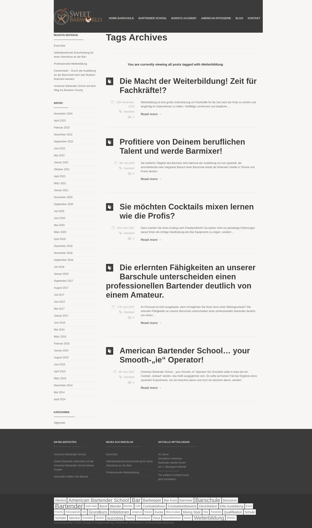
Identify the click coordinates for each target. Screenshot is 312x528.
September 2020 (63, 204)
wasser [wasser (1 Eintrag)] (187, 517)
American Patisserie (216, 18)
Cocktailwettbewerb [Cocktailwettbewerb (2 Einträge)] (182, 506)
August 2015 (61, 357)
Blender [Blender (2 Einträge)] (115, 506)
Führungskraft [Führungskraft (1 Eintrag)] (73, 512)
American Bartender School (70, 454)
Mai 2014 (59, 392)
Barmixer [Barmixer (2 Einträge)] (186, 500)
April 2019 (60, 239)
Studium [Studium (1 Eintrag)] (100, 517)
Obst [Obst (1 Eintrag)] (205, 512)
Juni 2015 (59, 364)
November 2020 (63, 197)
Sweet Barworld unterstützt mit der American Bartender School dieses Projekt (74, 465)
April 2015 (60, 371)
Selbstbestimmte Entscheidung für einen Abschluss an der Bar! (74, 54)
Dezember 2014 (63, 385)
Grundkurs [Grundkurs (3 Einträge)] (98, 512)
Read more (149, 114)
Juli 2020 (59, 211)
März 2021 (60, 183)
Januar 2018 (61, 273)
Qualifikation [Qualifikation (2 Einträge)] (233, 512)
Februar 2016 (62, 343)
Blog (239, 18)
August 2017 (61, 287)
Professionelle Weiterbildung (70, 63)
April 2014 (60, 399)
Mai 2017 (59, 308)
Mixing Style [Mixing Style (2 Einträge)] (192, 512)
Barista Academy (184, 18)
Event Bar (60, 45)
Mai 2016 (59, 329)
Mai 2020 (59, 225)
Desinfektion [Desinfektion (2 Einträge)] (208, 506)
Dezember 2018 (63, 246)
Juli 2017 (59, 294)
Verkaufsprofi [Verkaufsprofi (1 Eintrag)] (143, 517)
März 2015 (60, 378)
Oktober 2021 (62, 169)
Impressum (136, 522)
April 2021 (60, 176)
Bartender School (152, 18)
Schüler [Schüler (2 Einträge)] (60, 518)
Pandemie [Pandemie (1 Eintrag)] (216, 512)
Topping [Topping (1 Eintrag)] (130, 517)
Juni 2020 (59, 218)
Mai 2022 (59, 155)
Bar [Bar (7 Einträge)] (136, 500)
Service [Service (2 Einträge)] (74, 518)
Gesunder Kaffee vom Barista (71, 476)
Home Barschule (121, 18)
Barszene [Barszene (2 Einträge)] (230, 500)
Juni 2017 (59, 301)
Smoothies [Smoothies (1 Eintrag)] (88, 517)
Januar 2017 (61, 315)
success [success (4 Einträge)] (115, 517)
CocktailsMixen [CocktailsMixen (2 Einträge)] (154, 506)
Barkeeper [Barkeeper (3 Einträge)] (152, 500)
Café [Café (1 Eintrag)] (137, 506)
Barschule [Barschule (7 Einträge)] (207, 500)
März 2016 (60, 336)
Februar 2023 (62, 127)
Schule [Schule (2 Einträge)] (250, 512)
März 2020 (60, 232)
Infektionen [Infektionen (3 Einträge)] (119, 512)
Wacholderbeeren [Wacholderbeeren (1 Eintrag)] (172, 517)
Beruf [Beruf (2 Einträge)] (103, 506)
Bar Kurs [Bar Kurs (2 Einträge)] (170, 500)
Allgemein (60, 422)
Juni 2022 (59, 148)
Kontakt (254, 18)
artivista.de (122, 522)
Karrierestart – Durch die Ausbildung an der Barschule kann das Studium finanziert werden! (75, 75)
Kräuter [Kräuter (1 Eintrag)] (148, 512)
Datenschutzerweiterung (159, 522)
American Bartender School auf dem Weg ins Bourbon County (75, 88)
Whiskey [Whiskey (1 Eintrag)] (231, 517)
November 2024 (63, 113)
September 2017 (63, 280)
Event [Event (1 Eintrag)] (249, 506)
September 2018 (63, 259)
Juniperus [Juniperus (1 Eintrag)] (137, 512)
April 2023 (60, 120)
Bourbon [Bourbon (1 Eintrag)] (128, 506)
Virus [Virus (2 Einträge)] (156, 518)
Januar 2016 (61, 350)
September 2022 (63, 141)
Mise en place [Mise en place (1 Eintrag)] (173, 512)
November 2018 (63, 253)
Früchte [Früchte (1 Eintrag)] (59, 512)
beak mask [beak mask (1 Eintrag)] (91, 506)
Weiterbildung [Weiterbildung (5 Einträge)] (209, 518)
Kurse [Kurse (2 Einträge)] (159, 512)
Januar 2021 (61, 190)
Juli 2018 (59, 266)
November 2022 (63, 134)
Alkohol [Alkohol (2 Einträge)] (60, 500)
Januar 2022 (61, 162)
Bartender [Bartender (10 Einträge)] (69, 506)
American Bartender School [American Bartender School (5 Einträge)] (98, 500)
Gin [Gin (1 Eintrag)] (84, 512)
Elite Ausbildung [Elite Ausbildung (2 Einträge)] (231, 506)
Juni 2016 (59, 322)
